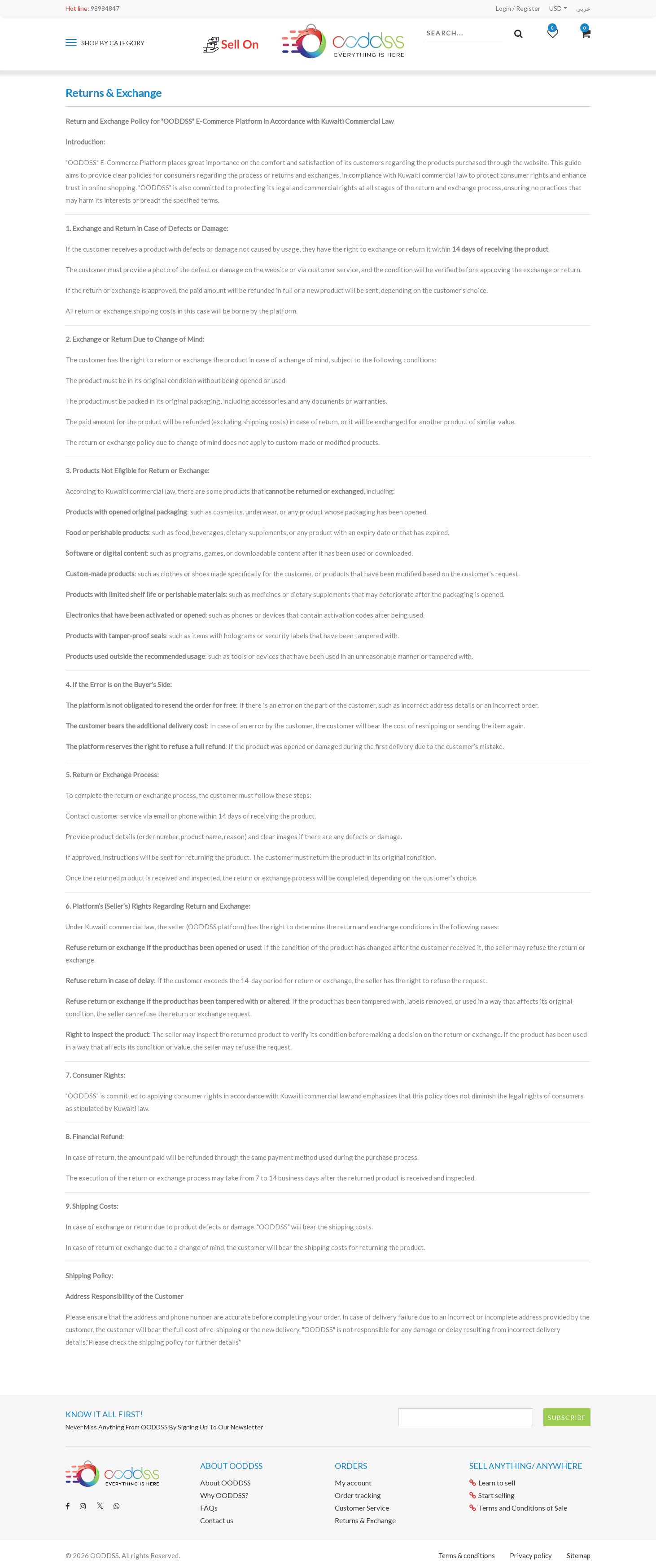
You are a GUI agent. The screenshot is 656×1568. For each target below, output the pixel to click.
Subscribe (567, 1417)
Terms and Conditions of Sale (518, 1507)
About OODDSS (225, 1482)
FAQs (209, 1507)
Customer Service (362, 1507)
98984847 (92, 8)
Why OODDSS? (224, 1495)
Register (528, 8)
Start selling (492, 1495)
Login (503, 8)
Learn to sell (492, 1482)
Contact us (216, 1520)
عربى (583, 8)
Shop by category (105, 43)
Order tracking (358, 1495)
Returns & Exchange (365, 1520)
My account (353, 1482)
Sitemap (578, 1555)
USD (555, 8)
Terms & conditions (466, 1555)
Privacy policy (531, 1555)
